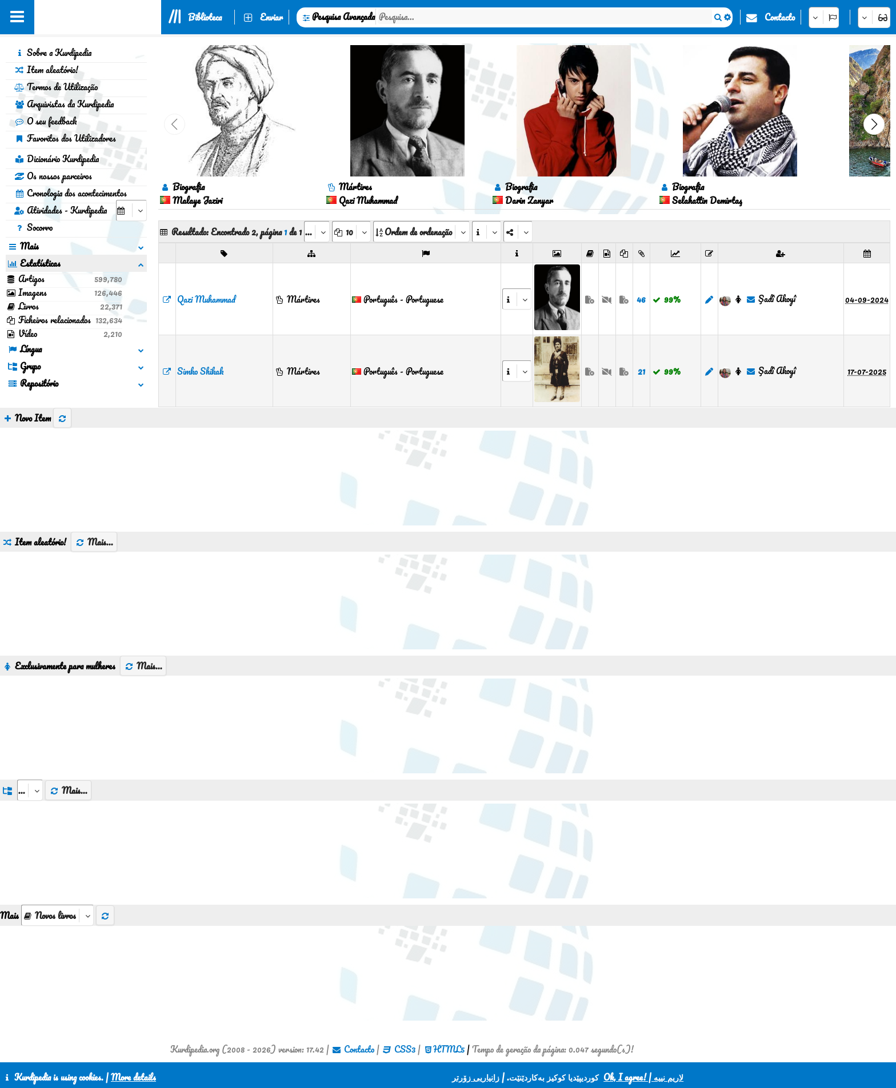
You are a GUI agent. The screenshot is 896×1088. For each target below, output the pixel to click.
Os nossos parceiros (53, 176)
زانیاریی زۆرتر (475, 1077)
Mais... (94, 542)
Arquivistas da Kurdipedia (64, 104)
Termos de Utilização (56, 87)
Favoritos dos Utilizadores (65, 138)
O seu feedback (45, 121)
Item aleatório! (46, 70)
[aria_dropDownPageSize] (351, 232)
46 (641, 299)
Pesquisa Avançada (343, 16)
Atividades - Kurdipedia (60, 210)
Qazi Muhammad (206, 299)
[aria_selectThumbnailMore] (57, 915)
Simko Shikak (200, 371)
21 (641, 371)
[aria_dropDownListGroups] (30, 790)
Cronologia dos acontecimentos (70, 193)
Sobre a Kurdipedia (52, 52)
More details (133, 1077)
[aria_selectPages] (317, 232)
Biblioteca (205, 17)
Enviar (271, 17)
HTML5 (449, 1049)
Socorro (33, 227)
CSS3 (404, 1049)
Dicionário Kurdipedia (56, 159)
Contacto (780, 17)
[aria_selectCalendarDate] (131, 210)
